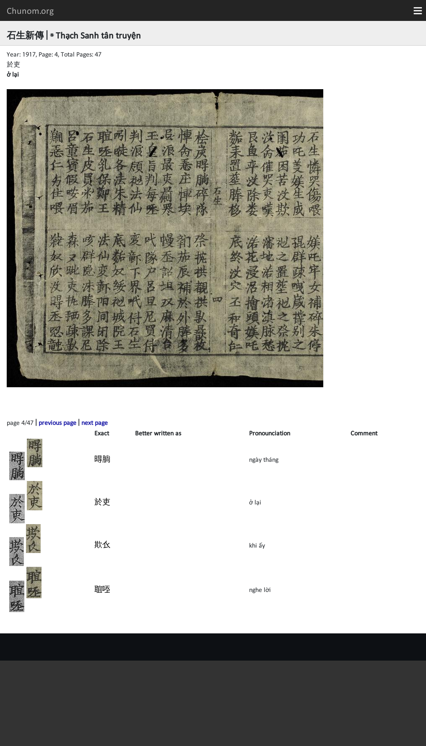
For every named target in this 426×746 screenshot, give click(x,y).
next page (94, 422)
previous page (57, 422)
